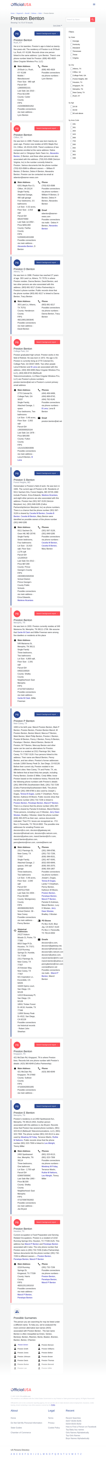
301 (74, 127)
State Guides (16, 1428)
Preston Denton (21, 1344)
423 (74, 134)
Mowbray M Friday (29, 1137)
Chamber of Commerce (21, 1433)
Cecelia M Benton (37, 513)
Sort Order (57, 25)
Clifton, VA (77, 72)
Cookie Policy (54, 1428)
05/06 (73, 1421)
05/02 (78, 1424)
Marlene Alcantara (49, 495)
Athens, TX (77, 69)
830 (74, 144)
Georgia (76, 41)
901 (74, 151)
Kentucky (76, 44)
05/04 (68, 1424)
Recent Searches (73, 1418)
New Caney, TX (79, 92)
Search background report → (47, 33)
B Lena (34, 367)
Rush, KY (76, 96)
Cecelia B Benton (49, 546)
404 (74, 131)
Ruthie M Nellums (49, 1173)
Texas (75, 55)
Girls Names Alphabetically (77, 1433)
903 (74, 154)
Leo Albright (49, 1143)
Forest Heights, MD (80, 79)
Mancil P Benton (51, 803)
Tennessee (77, 51)
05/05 (78, 1421)
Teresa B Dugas (27, 794)
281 (74, 124)
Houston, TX (77, 82)
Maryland (76, 48)
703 (74, 141)
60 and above (78, 113)
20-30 (75, 106)
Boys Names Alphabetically (77, 1438)
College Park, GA (79, 75)
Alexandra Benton (25, 246)
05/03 (73, 1424)
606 (74, 138)
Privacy (51, 1423)
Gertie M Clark (23, 632)
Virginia (76, 58)
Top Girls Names (73, 1435)
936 (74, 158)
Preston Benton (20, 803)
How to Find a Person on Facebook (81, 1427)
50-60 (75, 110)
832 (74, 148)
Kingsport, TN (78, 86)
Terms (50, 1418)
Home (13, 1418)
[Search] (78, 19)
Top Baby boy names (75, 1430)
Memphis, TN (78, 89)
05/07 (68, 1421)
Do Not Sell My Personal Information (26, 1423)
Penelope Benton (35, 803)
